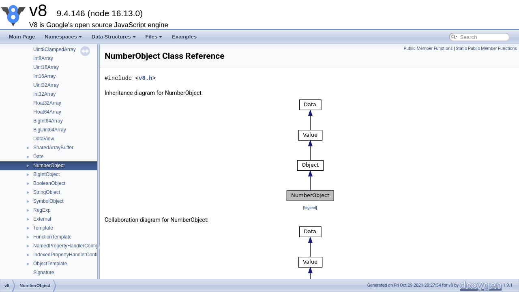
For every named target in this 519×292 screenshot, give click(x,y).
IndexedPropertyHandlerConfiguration (74, 255)
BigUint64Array (49, 130)
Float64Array (47, 112)
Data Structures (114, 37)
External (42, 219)
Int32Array (44, 94)
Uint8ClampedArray (54, 49)
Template (43, 228)
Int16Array (44, 76)
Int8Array (43, 58)
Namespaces (63, 37)
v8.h (145, 78)
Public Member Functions (428, 48)
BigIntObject (46, 174)
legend (310, 207)
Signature (43, 272)
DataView (43, 139)
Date (38, 156)
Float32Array (47, 103)
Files (154, 37)
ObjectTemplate (50, 263)
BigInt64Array (48, 121)
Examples (184, 37)
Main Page (22, 37)
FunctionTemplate (52, 237)
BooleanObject (49, 183)
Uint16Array (46, 67)
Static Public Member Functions (486, 48)
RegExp (42, 210)
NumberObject (48, 165)
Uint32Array (46, 85)
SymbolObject (48, 201)
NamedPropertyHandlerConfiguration (73, 246)
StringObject (46, 192)
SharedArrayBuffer (53, 147)
